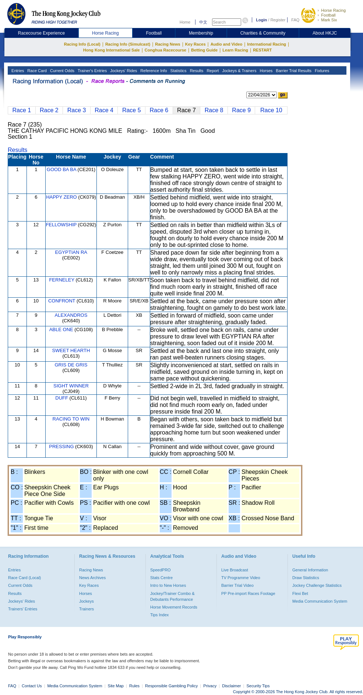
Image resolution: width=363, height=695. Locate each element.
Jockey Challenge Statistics (317, 585)
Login (261, 20)
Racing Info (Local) (82, 44)
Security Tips (258, 686)
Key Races (195, 44)
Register (277, 20)
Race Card (36, 70)
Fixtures (321, 70)
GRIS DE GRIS (70, 365)
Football (328, 15)
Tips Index (159, 615)
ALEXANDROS (70, 315)
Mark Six (329, 20)
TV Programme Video (240, 577)
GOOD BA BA (61, 169)
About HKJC (325, 33)
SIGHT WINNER (71, 386)
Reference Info (153, 70)
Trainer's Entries (92, 70)
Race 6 (159, 110)
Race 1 (21, 110)
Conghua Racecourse (165, 50)
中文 (203, 22)
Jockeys (86, 601)
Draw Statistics (305, 577)
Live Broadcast (234, 570)
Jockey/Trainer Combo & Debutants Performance (172, 596)
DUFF (61, 398)
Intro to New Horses (168, 585)
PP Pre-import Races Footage (248, 593)
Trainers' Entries (22, 609)
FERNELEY (61, 280)
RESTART (262, 50)
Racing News (167, 44)
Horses (265, 70)
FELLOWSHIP (61, 224)
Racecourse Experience (41, 33)
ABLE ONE (61, 329)
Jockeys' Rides (123, 70)
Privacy (209, 686)
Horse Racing (333, 10)
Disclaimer (231, 686)
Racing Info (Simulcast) (127, 44)
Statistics (178, 70)
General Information (310, 570)
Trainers (86, 609)
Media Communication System (319, 601)
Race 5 (131, 110)
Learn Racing (235, 50)
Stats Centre (161, 577)
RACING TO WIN (71, 419)
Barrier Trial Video (237, 585)
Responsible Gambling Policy (171, 686)
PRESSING (61, 446)
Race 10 (271, 110)
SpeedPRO (160, 570)
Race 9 (241, 110)
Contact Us (32, 686)
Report (212, 70)
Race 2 (49, 110)
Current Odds (61, 70)
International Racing (266, 44)
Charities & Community (263, 33)
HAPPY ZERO (61, 197)
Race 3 (76, 110)
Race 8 (214, 110)
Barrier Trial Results (293, 70)
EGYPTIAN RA (71, 252)
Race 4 (104, 110)
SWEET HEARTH (71, 350)
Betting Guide (204, 50)
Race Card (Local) (24, 577)
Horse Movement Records (173, 607)
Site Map (116, 686)
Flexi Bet (300, 593)
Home (185, 22)
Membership (201, 33)
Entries (17, 70)
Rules (135, 686)
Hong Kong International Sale (111, 50)
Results (196, 70)
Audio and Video (227, 44)
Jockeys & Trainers (238, 70)
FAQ (295, 20)
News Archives (92, 577)
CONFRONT (61, 301)
